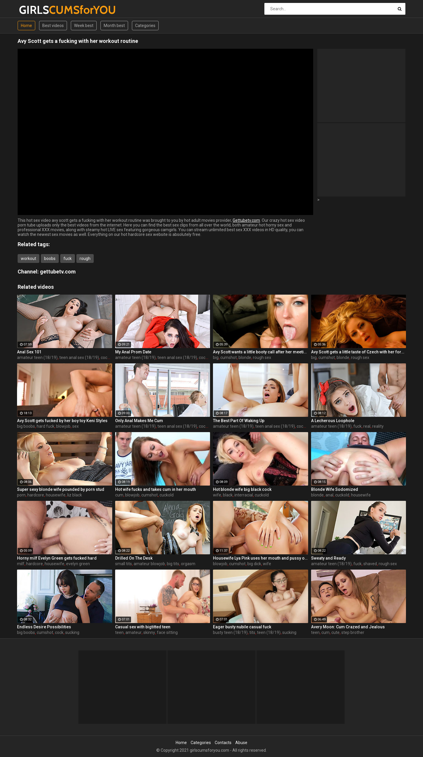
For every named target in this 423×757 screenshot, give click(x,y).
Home (26, 25)
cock (105, 357)
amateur (133, 632)
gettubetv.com (58, 271)
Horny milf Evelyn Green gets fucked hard (57, 558)
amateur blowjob (149, 563)
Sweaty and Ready (328, 558)
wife (217, 495)
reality (378, 426)
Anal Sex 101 (29, 352)
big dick (254, 563)
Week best (83, 25)
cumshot (228, 357)
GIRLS (34, 10)
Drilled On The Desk (133, 558)
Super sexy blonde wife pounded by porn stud (60, 489)
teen (119, 632)
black (228, 495)
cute (335, 632)
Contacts (223, 742)
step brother (352, 632)
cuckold (167, 495)
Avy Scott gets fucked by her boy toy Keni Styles (62, 420)
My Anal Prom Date (133, 352)
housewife (56, 495)
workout (28, 258)
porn (21, 495)
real (366, 426)
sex (75, 426)
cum (119, 495)
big (216, 357)
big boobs (26, 426)
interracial (243, 495)
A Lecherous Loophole (332, 420)
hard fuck (45, 426)
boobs (50, 258)
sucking (72, 632)
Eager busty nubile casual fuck (242, 627)
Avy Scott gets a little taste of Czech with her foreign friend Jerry (358, 352)
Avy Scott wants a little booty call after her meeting (260, 352)
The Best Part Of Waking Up (238, 420)
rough (85, 258)
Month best (114, 25)
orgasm (188, 563)
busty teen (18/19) (230, 632)
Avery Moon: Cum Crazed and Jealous (348, 627)
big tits (173, 563)
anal (329, 495)
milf (20, 563)
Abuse (241, 742)
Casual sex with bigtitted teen (142, 627)
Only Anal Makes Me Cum (139, 420)
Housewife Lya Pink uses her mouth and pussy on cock (260, 558)
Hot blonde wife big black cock (242, 489)
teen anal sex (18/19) (79, 357)
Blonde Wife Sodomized (334, 489)
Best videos (53, 25)
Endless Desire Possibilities (44, 627)
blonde (245, 357)
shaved (370, 563)
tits (252, 632)
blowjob (63, 426)
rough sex (262, 357)
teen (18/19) (269, 632)
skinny (149, 632)
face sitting (167, 632)
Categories (145, 25)
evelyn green (78, 563)
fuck (67, 258)
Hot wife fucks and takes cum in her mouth (155, 489)
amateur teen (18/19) (37, 357)
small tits (123, 563)
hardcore (35, 495)
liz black (74, 495)
